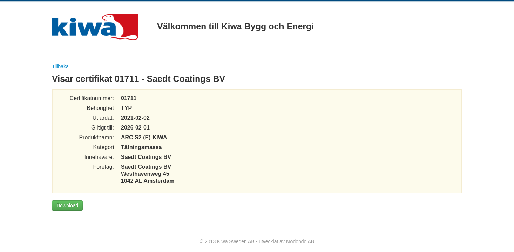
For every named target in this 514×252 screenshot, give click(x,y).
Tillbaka (60, 66)
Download (67, 205)
